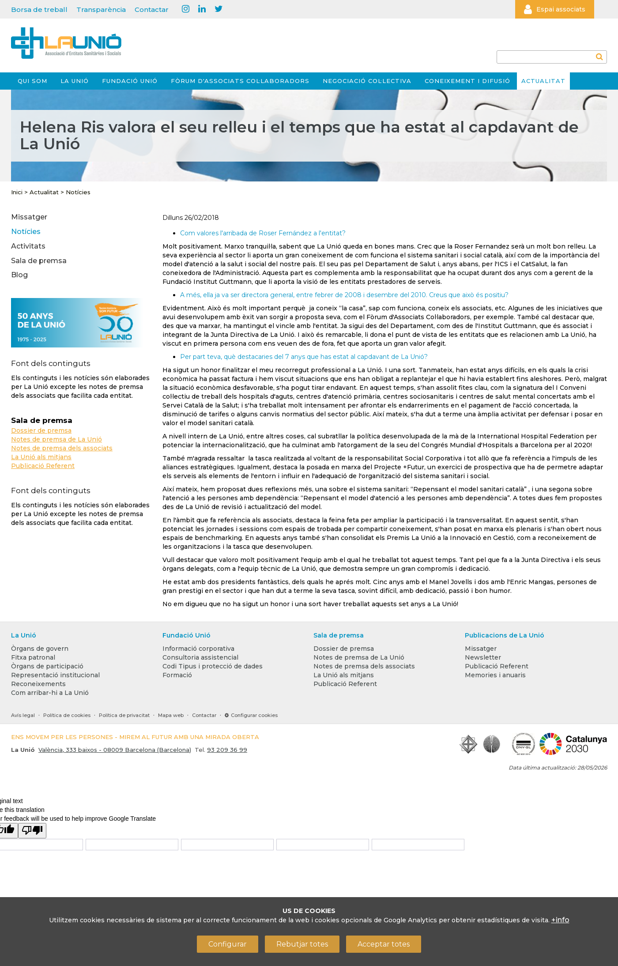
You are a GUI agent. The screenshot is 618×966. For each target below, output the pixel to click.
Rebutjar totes (302, 944)
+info (560, 920)
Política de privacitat (124, 715)
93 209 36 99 (227, 749)
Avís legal (23, 715)
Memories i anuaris (495, 675)
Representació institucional (55, 675)
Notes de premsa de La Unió (56, 439)
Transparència (101, 9)
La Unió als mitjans (41, 457)
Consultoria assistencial (200, 657)
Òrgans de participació (47, 666)
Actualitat (543, 80)
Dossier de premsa (41, 430)
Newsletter (483, 657)
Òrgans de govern (39, 649)
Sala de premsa (39, 261)
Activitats (28, 246)
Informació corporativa (198, 649)
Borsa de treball (39, 9)
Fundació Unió (130, 80)
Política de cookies (66, 715)
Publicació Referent (43, 466)
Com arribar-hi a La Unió (50, 693)
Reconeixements (38, 684)
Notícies (78, 192)
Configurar (227, 944)
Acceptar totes (384, 944)
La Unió (74, 80)
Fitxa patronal (33, 657)
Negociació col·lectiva (367, 80)
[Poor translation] (32, 830)
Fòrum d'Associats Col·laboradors (240, 80)
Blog (19, 275)
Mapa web (171, 715)
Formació (177, 675)
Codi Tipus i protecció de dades (212, 666)
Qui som (32, 80)
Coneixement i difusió (467, 80)
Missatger (29, 217)
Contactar (152, 9)
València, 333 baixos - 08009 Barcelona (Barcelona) (114, 749)
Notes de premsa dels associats (62, 448)
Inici (17, 192)
